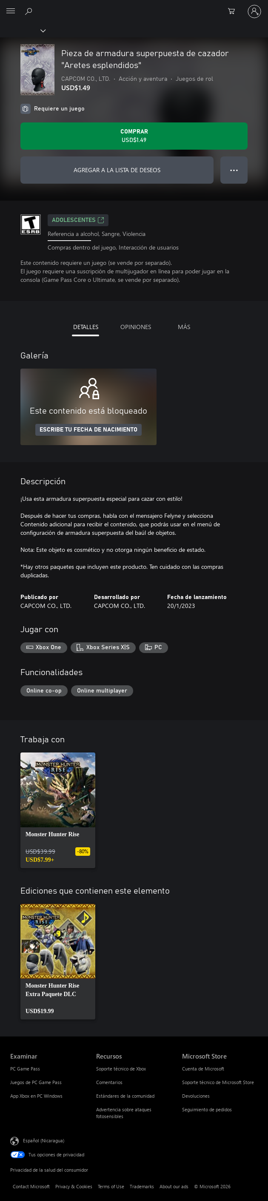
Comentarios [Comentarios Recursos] (109, 1082)
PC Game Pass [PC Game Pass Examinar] (25, 1068)
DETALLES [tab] (85, 327)
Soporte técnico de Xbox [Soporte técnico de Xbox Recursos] (121, 1068)
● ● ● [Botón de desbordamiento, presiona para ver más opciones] (234, 170)
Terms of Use (111, 1186)
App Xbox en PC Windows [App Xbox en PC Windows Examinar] (36, 1096)
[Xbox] (22, 30)
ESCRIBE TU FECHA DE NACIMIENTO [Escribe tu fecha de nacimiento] (88, 430)
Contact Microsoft (31, 1186)
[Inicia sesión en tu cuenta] (254, 11)
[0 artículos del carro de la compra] (234, 11)
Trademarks (142, 1186)
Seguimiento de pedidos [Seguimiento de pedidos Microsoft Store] (207, 1109)
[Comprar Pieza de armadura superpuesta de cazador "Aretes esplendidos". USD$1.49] (134, 136)
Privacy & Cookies (73, 1186)
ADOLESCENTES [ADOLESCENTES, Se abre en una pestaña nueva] (78, 220)
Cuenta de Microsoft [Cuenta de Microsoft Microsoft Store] (203, 1068)
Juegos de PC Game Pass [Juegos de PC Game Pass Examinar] (36, 1082)
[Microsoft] (133, 6)
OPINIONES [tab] (135, 327)
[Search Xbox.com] (30, 11)
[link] (57, 810)
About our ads (174, 1186)
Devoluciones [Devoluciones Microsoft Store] (196, 1096)
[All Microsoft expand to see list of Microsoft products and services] (10, 11)
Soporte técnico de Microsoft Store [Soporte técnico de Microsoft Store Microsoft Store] (218, 1082)
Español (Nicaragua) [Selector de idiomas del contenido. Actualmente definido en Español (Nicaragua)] (43, 1140)
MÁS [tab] (184, 327)
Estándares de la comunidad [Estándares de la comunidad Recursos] (125, 1096)
